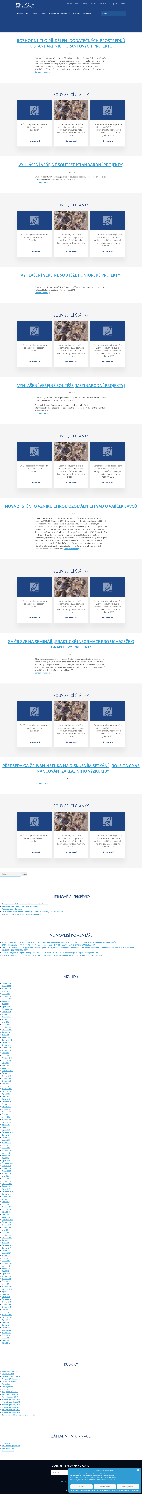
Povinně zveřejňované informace (130, 1491)
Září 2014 (5, 1322)
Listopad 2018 (7, 1209)
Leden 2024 (6, 1055)
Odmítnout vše (105, 1487)
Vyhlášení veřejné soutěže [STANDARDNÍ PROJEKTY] (71, 164)
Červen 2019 (6, 1194)
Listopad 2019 (7, 1184)
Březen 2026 (6, 989)
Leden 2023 (6, 1086)
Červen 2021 (6, 1135)
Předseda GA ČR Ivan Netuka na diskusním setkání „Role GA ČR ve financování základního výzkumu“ (71, 768)
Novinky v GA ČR (8, 1374)
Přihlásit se (6, 1443)
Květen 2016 (6, 1276)
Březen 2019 (6, 1199)
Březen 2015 (6, 1307)
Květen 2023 (6, 1076)
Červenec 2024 (7, 1040)
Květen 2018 (6, 1225)
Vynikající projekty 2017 (11, 1412)
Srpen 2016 (6, 1274)
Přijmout (81, 1487)
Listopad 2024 (7, 1030)
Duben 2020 (6, 1171)
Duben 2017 (6, 1253)
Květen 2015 (6, 1302)
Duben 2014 (6, 1330)
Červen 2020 (6, 1166)
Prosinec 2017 (7, 1235)
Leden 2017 (6, 1261)
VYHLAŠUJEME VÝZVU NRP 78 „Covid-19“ (80, 945)
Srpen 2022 (6, 1099)
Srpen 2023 (6, 1068)
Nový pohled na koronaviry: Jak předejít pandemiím (21, 914)
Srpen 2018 (6, 1217)
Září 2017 (5, 1243)
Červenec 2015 (7, 1299)
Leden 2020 (6, 1179)
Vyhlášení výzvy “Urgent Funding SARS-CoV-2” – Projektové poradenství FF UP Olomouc (35, 955)
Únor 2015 (5, 1310)
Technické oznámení (9, 1381)
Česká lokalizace (8, 1451)
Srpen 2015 (6, 1297)
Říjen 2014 (6, 1320)
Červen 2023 (6, 1073)
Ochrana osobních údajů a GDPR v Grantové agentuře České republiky (100, 1491)
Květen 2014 (6, 1327)
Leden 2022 (6, 1117)
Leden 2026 (6, 994)
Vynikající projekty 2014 (11, 1405)
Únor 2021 (5, 1145)
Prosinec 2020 (7, 1150)
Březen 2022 (6, 1112)
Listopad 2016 (7, 1266)
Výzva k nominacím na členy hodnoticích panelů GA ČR (95, 942)
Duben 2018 (6, 1227)
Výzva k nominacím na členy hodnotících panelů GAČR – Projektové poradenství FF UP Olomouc (38, 942)
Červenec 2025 (7, 1009)
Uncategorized (7, 1387)
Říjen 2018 (6, 1212)
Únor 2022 (5, 1114)
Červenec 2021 (7, 1132)
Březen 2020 (6, 1173)
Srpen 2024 (6, 1037)
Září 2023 (5, 1066)
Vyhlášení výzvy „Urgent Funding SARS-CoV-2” (82, 953)
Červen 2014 (6, 1325)
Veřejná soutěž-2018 (10, 1397)
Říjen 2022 (6, 1094)
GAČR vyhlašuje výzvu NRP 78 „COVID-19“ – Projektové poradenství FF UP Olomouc (33, 945)
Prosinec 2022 (7, 1089)
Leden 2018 (6, 1232)
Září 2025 (5, 1004)
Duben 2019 (6, 1197)
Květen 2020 (6, 1168)
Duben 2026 (6, 986)
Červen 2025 (6, 1012)
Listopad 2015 (7, 1289)
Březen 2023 (6, 1081)
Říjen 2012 (6, 1343)
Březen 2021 (6, 1143)
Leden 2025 (6, 1024)
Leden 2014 (6, 1338)
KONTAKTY (87, 14)
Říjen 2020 (6, 1155)
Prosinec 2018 (7, 1207)
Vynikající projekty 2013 (11, 1402)
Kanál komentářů (8, 1448)
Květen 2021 (6, 1137)
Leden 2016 (6, 1284)
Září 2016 (5, 1271)
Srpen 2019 (6, 1189)
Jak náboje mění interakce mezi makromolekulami (20, 906)
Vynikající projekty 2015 (11, 1407)
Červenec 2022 (7, 1101)
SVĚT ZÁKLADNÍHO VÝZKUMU (59, 14)
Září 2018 (5, 1214)
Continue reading (42, 72)
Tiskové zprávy (7, 1384)
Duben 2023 (6, 1078)
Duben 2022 (6, 1109)
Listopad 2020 (7, 1153)
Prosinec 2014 (7, 1315)
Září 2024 (5, 1035)
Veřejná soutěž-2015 (10, 1392)
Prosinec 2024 (7, 1027)
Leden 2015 (6, 1312)
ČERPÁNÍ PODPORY (39, 14)
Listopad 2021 (7, 1122)
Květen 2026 (6, 983)
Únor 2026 (5, 991)
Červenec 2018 (7, 1220)
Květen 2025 (6, 1014)
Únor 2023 (5, 1084)
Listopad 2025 (7, 999)
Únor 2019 (5, 1202)
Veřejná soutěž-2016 (10, 1394)
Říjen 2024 (6, 1032)
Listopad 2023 (7, 1060)
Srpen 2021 (6, 1130)
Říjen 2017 (6, 1240)
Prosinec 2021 (7, 1119)
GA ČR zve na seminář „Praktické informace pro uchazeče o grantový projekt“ (71, 644)
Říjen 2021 (6, 1125)
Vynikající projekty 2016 (11, 1410)
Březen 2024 (6, 1050)
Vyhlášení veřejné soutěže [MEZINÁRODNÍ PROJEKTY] (71, 385)
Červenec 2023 (7, 1071)
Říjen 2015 (6, 1292)
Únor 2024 (5, 1053)
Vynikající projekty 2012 (11, 1399)
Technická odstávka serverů (12, 909)
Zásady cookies (74, 1491)
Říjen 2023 (6, 1063)
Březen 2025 (6, 1019)
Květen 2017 (6, 1250)
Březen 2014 (6, 1333)
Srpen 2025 (6, 1006)
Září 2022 (5, 1096)
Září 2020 (5, 1158)
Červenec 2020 (7, 1163)
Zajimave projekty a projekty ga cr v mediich (19, 1415)
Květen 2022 (6, 1107)
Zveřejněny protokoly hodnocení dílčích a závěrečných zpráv (25, 904)
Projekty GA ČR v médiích (11, 1379)
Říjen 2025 (6, 1001)
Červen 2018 (6, 1222)
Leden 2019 (6, 1204)
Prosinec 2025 (7, 996)
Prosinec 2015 (7, 1286)
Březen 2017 (6, 1256)
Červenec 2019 (7, 1191)
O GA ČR (76, 14)
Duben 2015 (6, 1304)
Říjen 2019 (6, 1186)
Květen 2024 (6, 1045)
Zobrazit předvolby (127, 1487)
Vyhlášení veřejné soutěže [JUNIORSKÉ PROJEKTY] (71, 275)
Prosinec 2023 (7, 1058)
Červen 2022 (6, 1104)
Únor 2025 (5, 1022)
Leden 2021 (6, 1148)
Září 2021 (5, 1127)
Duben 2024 (6, 1048)
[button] (138, 1470)
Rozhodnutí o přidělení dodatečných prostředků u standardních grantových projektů (71, 43)
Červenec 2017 (7, 1245)
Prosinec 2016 (7, 1263)
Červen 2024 (6, 1042)
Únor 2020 (5, 1176)
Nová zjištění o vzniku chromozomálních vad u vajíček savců (71, 506)
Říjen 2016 (6, 1268)
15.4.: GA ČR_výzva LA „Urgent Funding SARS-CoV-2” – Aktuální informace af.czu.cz (33, 953)
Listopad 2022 (7, 1091)
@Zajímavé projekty (9, 1371)
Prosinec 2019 (7, 1181)
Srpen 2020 (6, 1161)
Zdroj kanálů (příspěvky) (11, 1446)
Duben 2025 (6, 1017)
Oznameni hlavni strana (11, 1376)
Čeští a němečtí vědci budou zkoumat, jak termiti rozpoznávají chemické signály (32, 911)
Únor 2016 (5, 1281)
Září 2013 (5, 1340)
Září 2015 (5, 1294)
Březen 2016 (6, 1279)
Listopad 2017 (7, 1238)
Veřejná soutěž (7, 1389)
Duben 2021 (6, 1140)
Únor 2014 (5, 1335)
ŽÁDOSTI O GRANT (22, 14)
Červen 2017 (6, 1248)
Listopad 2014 (7, 1317)
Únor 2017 (5, 1258)
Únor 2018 (5, 1230)
